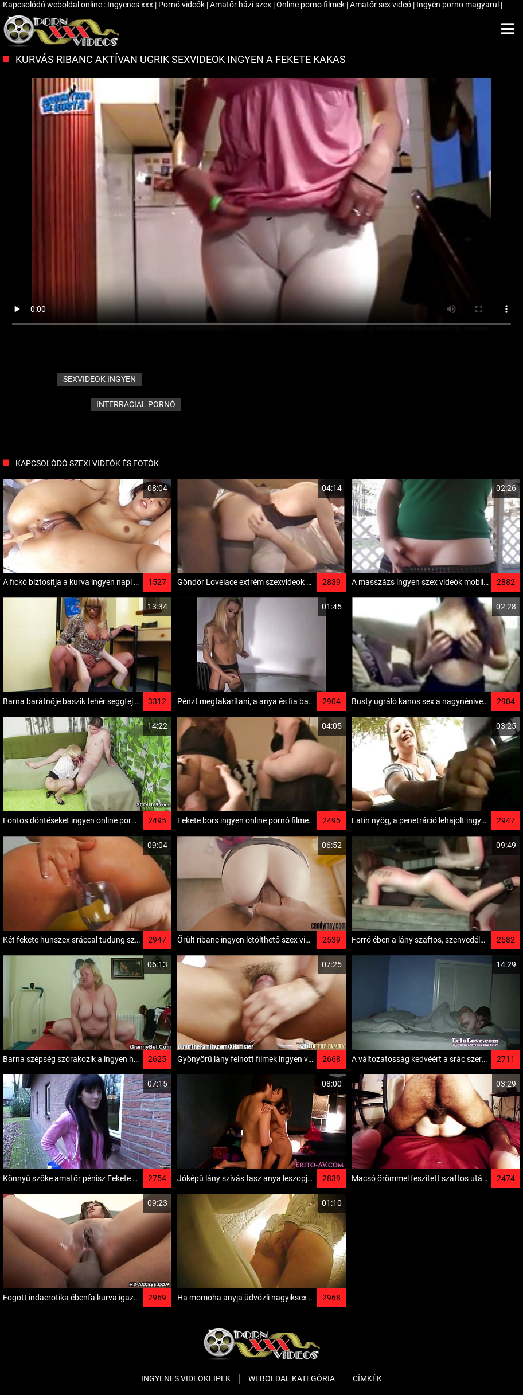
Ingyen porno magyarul (458, 4)
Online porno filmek (311, 4)
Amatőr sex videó (381, 4)
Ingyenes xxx (131, 4)
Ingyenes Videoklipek (186, 1378)
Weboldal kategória (291, 1378)
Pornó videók (182, 4)
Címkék (367, 1378)
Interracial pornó (135, 404)
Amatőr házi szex (241, 4)
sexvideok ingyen (99, 379)
